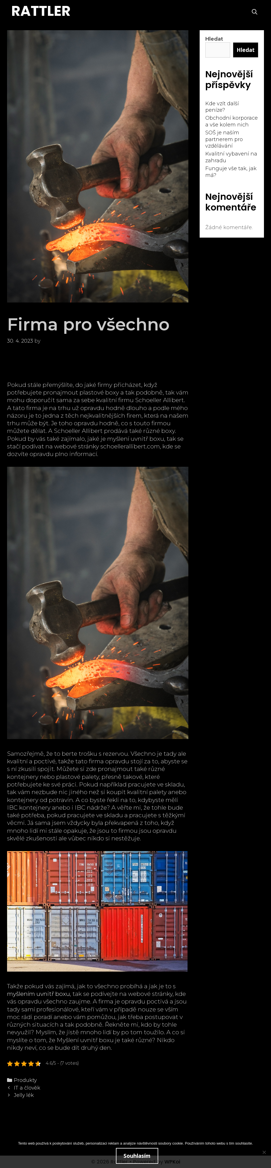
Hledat (214, 39)
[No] (264, 1152)
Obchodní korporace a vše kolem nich (231, 121)
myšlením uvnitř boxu (38, 993)
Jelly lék (24, 1095)
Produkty (25, 1080)
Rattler (40, 11)
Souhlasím (137, 1156)
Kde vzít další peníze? (222, 106)
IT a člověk (27, 1088)
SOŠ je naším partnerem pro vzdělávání (224, 139)
